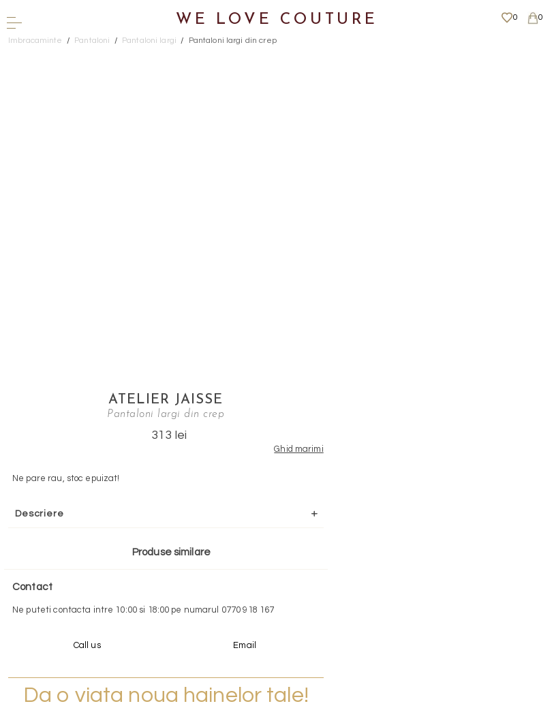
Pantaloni (92, 40)
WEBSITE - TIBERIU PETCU (273, 715)
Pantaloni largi (149, 40)
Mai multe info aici (382, 454)
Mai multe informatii (272, 610)
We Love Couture (277, 20)
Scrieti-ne (272, 533)
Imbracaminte (35, 40)
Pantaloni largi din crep (233, 40)
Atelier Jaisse (382, 58)
